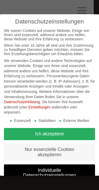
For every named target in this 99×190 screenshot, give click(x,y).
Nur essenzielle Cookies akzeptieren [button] (49, 152)
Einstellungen (40, 107)
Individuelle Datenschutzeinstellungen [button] (49, 173)
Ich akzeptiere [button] (49, 133)
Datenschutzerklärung (22, 102)
